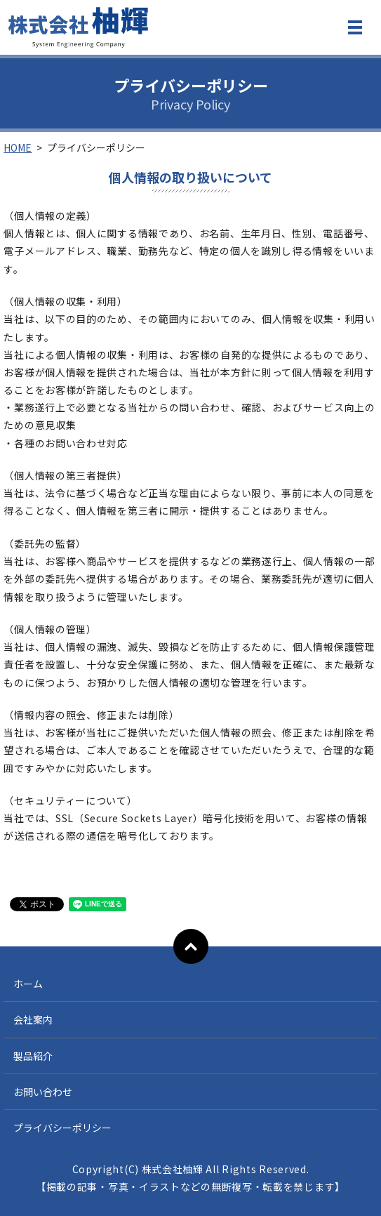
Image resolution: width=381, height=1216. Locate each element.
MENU (355, 30)
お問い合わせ (42, 1092)
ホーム (28, 984)
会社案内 (33, 1019)
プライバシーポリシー (62, 1128)
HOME (18, 147)
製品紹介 (33, 1056)
